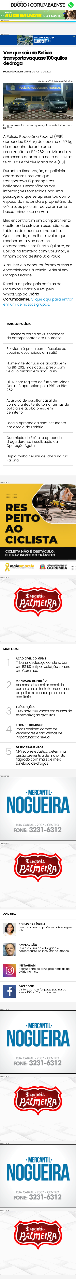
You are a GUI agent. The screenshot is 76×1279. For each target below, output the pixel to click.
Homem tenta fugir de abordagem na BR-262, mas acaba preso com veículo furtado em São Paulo (36, 367)
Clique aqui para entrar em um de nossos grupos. (38, 302)
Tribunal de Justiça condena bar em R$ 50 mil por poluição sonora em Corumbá (43, 666)
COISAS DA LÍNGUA (32, 924)
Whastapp (71, 5)
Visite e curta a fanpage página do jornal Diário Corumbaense (42, 991)
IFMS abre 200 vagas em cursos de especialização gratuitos (44, 713)
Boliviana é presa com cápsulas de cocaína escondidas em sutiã (36, 350)
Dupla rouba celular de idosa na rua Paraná (37, 458)
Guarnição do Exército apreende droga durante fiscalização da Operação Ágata (34, 441)
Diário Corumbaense (38, 5)
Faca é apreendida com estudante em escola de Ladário (36, 424)
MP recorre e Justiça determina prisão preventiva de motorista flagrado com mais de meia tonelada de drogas (41, 757)
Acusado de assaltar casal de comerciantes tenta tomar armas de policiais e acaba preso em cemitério (37, 406)
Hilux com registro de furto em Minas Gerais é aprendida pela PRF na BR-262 (37, 385)
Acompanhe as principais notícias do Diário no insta (44, 970)
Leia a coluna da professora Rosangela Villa (45, 929)
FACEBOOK (26, 986)
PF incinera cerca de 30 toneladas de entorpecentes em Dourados (35, 336)
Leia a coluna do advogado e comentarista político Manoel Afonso (44, 949)
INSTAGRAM (27, 965)
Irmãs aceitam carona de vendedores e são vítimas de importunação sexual (39, 733)
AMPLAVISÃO (28, 945)
